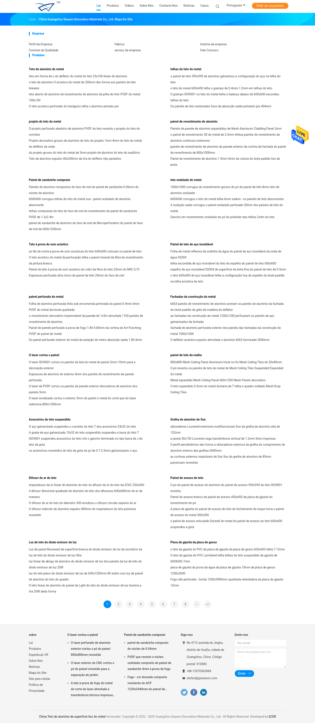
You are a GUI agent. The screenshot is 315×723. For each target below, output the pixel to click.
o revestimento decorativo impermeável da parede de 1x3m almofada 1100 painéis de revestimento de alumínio (86, 319)
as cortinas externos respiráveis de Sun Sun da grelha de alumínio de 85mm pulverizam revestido (220, 459)
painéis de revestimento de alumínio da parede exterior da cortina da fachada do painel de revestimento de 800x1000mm (228, 149)
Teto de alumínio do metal (46, 69)
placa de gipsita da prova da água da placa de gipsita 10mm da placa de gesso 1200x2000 (222, 570)
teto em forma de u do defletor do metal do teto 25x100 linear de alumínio (78, 76)
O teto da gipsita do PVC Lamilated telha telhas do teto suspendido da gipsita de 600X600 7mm (223, 558)
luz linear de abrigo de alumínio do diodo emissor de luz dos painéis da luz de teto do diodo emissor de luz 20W (85, 564)
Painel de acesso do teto (186, 478)
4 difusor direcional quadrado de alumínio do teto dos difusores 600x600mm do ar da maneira (86, 494)
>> (207, 604)
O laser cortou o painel (44, 355)
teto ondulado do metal (186, 180)
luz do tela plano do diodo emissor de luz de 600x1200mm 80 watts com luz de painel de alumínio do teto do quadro (86, 576)
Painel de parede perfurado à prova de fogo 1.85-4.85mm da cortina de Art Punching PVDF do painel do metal (85, 331)
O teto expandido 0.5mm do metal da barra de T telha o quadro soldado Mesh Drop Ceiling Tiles (225, 389)
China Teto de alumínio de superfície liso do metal (72, 716)
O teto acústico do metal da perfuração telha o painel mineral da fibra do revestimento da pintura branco (86, 260)
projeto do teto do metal (45, 121)
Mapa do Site (38, 672)
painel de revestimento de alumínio (194, 121)
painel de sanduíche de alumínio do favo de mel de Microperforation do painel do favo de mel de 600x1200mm (86, 226)
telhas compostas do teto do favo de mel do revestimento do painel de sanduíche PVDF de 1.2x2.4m (83, 214)
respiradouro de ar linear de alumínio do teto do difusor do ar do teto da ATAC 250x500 (86, 485)
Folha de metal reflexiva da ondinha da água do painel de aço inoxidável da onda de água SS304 (225, 254)
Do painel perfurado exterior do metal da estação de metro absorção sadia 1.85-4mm (85, 340)
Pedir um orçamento (270, 6)
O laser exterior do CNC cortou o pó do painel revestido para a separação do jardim (92, 669)
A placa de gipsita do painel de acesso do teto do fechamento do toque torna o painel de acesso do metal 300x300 (227, 512)
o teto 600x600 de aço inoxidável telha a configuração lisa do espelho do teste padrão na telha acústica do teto (227, 278)
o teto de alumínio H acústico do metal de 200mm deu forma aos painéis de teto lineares (82, 85)
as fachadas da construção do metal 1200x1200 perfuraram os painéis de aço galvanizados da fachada (222, 319)
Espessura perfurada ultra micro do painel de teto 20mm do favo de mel (76, 275)
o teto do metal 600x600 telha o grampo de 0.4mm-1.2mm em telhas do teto (221, 88)
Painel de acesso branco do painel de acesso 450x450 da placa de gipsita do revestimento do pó (221, 500)
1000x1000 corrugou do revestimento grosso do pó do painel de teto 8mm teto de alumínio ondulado (224, 190)
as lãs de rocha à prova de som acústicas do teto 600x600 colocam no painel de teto (85, 251)
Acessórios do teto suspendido (50, 419)
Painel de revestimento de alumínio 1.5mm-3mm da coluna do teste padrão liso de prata (225, 161)
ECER (272, 716)
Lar (31, 642)
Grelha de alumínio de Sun (188, 419)
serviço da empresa (128, 50)
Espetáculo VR (38, 654)
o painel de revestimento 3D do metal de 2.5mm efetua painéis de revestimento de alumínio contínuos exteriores (225, 137)
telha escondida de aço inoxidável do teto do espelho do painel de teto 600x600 (223, 263)
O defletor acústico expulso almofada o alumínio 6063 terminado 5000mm (220, 340)
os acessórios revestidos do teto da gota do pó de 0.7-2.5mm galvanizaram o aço (83, 450)
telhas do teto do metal (185, 69)
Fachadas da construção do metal (193, 296)
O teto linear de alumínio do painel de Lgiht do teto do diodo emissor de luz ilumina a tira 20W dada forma (85, 588)
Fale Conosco (209, 50)
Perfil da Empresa (41, 44)
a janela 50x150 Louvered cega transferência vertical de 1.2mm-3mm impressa (223, 438)
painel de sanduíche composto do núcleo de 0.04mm (148, 645)
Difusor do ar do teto (43, 478)
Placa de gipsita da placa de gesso (193, 542)
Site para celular (39, 678)
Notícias (34, 666)
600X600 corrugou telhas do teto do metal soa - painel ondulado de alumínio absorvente (80, 202)
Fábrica (119, 44)
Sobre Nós (36, 660)
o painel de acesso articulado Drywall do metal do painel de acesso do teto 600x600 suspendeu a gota (226, 524)
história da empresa (213, 44)
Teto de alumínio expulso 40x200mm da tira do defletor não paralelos (75, 158)
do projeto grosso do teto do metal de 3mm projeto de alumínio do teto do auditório (84, 152)
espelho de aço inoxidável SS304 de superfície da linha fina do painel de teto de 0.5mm (228, 269)
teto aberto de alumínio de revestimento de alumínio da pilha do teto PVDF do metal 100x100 (84, 97)
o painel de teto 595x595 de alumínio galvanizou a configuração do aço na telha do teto (225, 79)
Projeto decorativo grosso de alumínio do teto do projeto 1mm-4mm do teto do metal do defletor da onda (85, 143)
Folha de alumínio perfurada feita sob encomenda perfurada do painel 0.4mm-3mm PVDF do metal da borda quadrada (84, 306)
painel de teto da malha (186, 355)
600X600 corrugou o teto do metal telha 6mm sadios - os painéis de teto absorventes (227, 199)
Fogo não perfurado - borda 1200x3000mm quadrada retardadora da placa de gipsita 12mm (226, 582)
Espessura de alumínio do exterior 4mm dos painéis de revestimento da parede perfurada (81, 377)
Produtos (35, 648)
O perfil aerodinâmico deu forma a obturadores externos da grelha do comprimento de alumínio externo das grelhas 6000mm (227, 447)
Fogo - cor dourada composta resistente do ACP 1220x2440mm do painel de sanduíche (147, 683)
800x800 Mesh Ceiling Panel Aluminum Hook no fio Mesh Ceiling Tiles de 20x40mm (226, 362)
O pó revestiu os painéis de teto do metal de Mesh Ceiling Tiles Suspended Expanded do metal (226, 371)
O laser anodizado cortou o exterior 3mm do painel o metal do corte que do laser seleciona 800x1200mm (82, 401)
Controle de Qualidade (44, 50)
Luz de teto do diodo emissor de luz (53, 542)
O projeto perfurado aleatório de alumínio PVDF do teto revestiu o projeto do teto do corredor (84, 131)
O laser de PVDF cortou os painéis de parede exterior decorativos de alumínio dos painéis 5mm (83, 389)
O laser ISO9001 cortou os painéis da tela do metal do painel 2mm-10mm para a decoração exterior (82, 365)
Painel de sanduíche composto (49, 180)
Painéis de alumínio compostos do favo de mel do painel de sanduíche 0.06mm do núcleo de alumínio (84, 190)
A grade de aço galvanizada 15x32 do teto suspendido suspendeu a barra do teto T (84, 432)
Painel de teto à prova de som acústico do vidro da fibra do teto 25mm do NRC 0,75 (84, 269)
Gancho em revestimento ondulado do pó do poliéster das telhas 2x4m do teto (222, 217)
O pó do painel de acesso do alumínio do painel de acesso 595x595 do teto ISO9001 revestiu (226, 488)
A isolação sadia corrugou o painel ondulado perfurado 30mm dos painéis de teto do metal (226, 208)
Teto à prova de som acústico (48, 244)
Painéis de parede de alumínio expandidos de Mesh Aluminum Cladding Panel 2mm (226, 128)
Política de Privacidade (37, 688)
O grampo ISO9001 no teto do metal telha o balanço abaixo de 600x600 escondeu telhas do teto (224, 97)
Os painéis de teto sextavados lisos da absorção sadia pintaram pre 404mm (220, 106)
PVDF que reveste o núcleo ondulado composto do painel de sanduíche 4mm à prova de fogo (149, 663)
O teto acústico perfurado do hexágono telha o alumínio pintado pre (74, 106)
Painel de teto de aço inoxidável (191, 244)
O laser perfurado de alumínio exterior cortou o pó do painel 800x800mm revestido (91, 648)
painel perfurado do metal (46, 296)
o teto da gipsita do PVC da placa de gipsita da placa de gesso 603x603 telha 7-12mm (227, 549)
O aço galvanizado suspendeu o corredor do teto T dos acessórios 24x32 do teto (82, 426)
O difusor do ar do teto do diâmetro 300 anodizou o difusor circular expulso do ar (82, 503)
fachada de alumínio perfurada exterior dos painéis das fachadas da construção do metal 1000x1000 (225, 331)
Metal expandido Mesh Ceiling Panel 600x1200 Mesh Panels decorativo (218, 380)
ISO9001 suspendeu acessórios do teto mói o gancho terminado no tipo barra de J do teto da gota (86, 441)
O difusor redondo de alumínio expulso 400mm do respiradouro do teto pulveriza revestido (82, 512)
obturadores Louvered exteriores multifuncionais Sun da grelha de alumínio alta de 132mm (225, 429)
